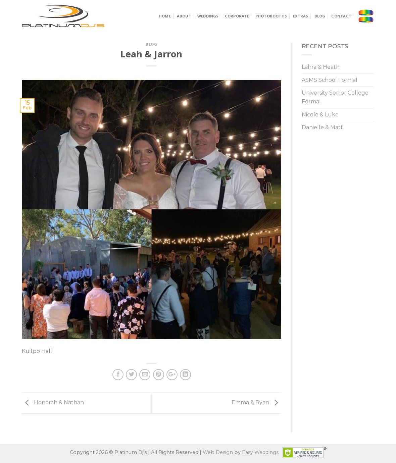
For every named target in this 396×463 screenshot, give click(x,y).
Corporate (237, 15)
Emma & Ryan (256, 402)
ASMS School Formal (329, 80)
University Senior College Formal (335, 97)
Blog (320, 15)
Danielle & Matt (322, 127)
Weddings (208, 15)
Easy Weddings (260, 452)
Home (165, 15)
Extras (300, 15)
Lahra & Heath (321, 67)
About (184, 15)
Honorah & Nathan (53, 402)
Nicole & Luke (320, 114)
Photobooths (271, 15)
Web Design (218, 452)
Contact (341, 15)
